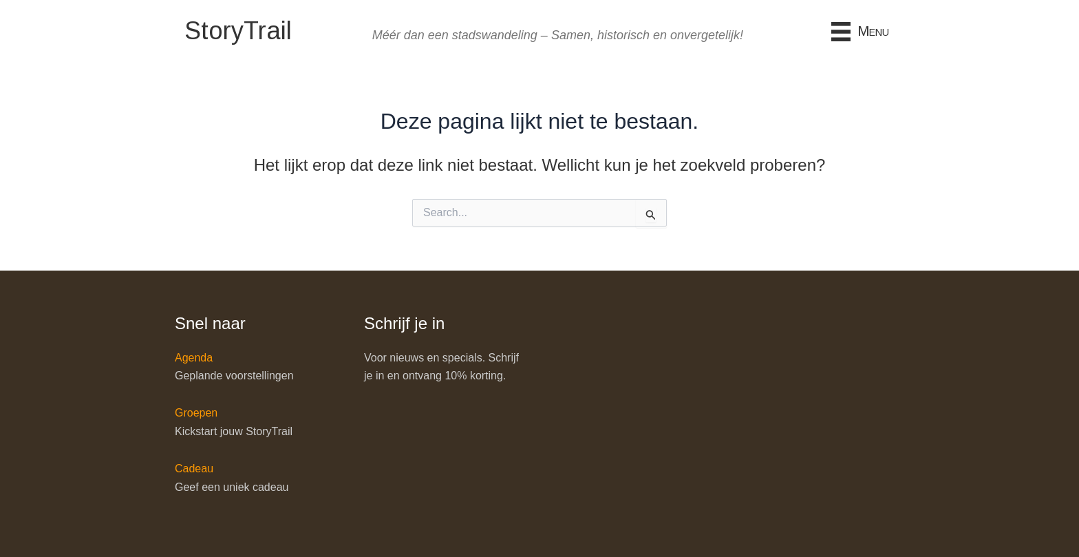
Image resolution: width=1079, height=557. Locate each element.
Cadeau (194, 468)
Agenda (194, 358)
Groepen (196, 413)
